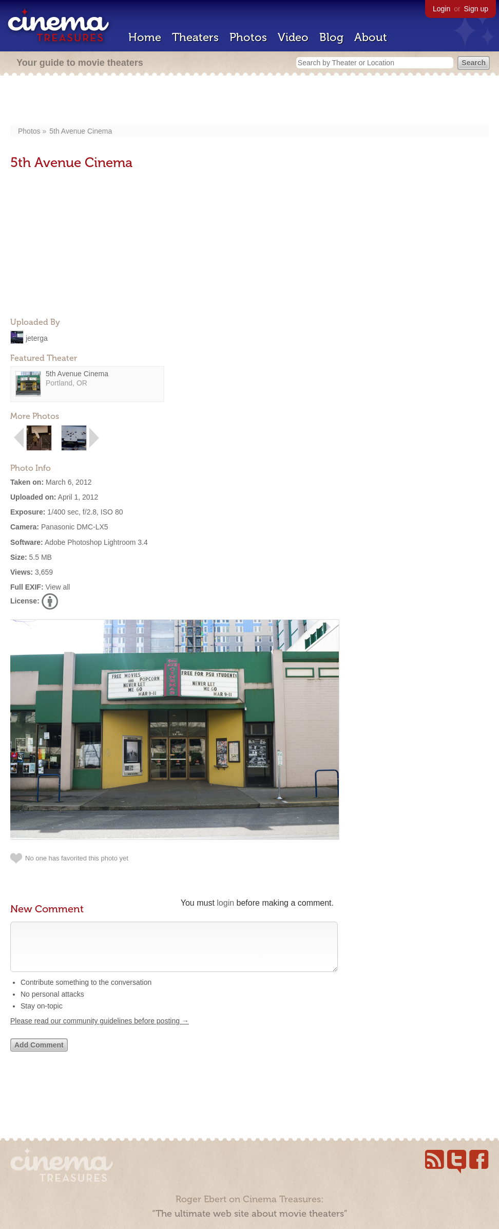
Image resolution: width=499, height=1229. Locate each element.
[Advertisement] (250, 101)
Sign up (476, 9)
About (370, 37)
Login (441, 9)
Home (144, 37)
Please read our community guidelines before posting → (99, 1031)
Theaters (195, 37)
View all (57, 587)
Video (293, 37)
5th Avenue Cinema (80, 131)
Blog (331, 37)
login (225, 902)
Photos (248, 37)
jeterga (37, 338)
